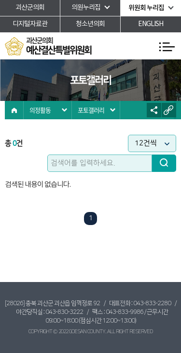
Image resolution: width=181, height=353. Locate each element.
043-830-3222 (64, 312)
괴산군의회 (29, 8)
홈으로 (14, 110)
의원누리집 (85, 8)
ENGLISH (150, 24)
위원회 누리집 (146, 8)
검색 (164, 163)
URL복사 (169, 110)
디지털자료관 (30, 24)
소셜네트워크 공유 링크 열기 (154, 110)
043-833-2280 (152, 303)
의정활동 (40, 109)
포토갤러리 (91, 109)
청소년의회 (90, 24)
